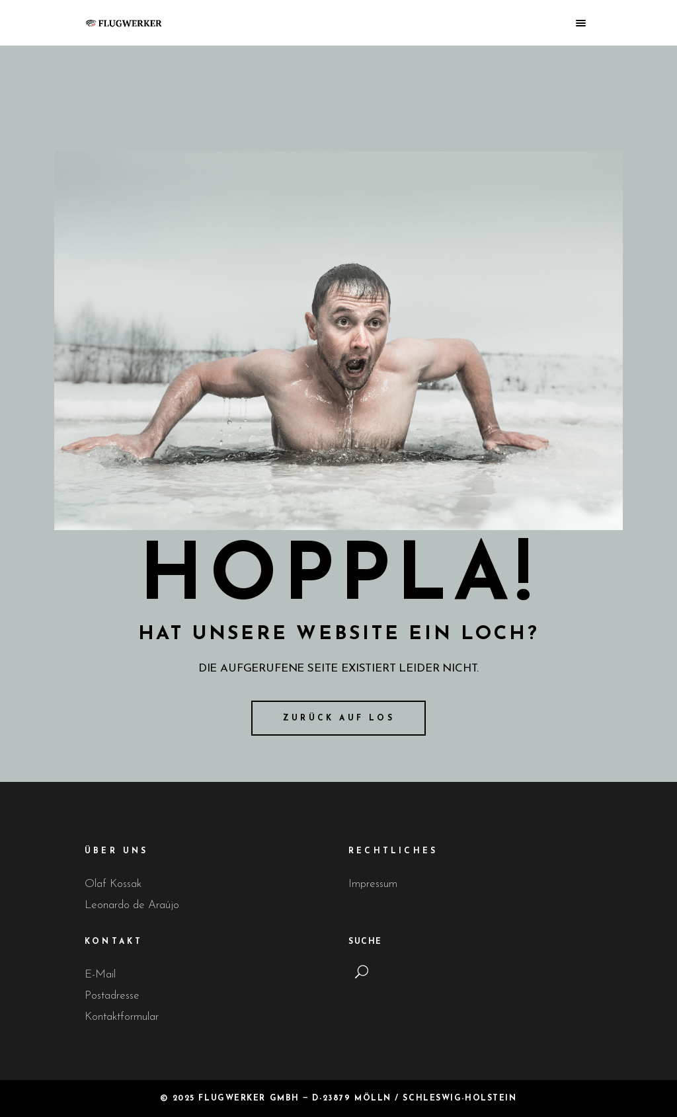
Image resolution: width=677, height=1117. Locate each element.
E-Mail (100, 974)
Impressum (372, 884)
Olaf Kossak (113, 884)
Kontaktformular (122, 1016)
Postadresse (112, 995)
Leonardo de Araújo (132, 905)
